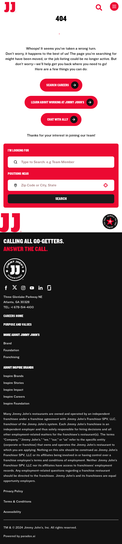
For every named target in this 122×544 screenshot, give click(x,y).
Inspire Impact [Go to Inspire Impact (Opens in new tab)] (13, 389)
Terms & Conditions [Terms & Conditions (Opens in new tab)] (17, 501)
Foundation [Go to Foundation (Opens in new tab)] (11, 350)
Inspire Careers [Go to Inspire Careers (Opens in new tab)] (14, 396)
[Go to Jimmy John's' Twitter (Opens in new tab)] (14, 288)
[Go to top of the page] (110, 221)
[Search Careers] (99, 7)
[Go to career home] (12, 7)
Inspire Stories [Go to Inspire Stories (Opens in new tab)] (13, 383)
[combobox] (60, 185)
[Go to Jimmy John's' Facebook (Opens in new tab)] (6, 287)
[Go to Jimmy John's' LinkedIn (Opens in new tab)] (40, 287)
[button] (105, 185)
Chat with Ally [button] (62, 119)
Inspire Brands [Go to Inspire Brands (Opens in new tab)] (13, 376)
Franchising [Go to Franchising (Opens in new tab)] (11, 357)
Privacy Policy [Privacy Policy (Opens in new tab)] (13, 491)
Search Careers (62, 85)
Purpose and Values (17, 324)
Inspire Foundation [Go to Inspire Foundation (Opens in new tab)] (16, 403)
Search (61, 199)
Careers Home (13, 316)
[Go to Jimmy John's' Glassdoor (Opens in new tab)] (49, 287)
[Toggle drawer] (114, 6)
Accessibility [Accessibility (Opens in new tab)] (12, 511)
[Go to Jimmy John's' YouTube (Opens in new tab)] (31, 287)
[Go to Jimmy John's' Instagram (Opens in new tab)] (23, 287)
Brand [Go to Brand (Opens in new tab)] (7, 343)
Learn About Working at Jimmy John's (62, 102)
